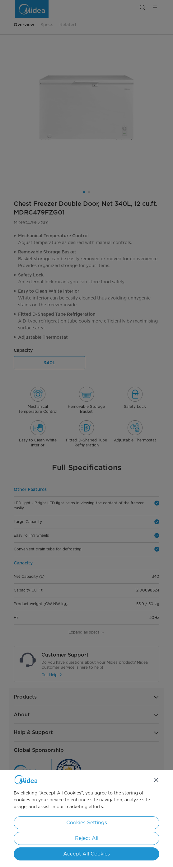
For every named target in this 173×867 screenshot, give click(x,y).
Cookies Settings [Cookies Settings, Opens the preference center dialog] (86, 823)
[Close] (156, 780)
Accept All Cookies (86, 854)
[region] (86, 818)
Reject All (86, 838)
